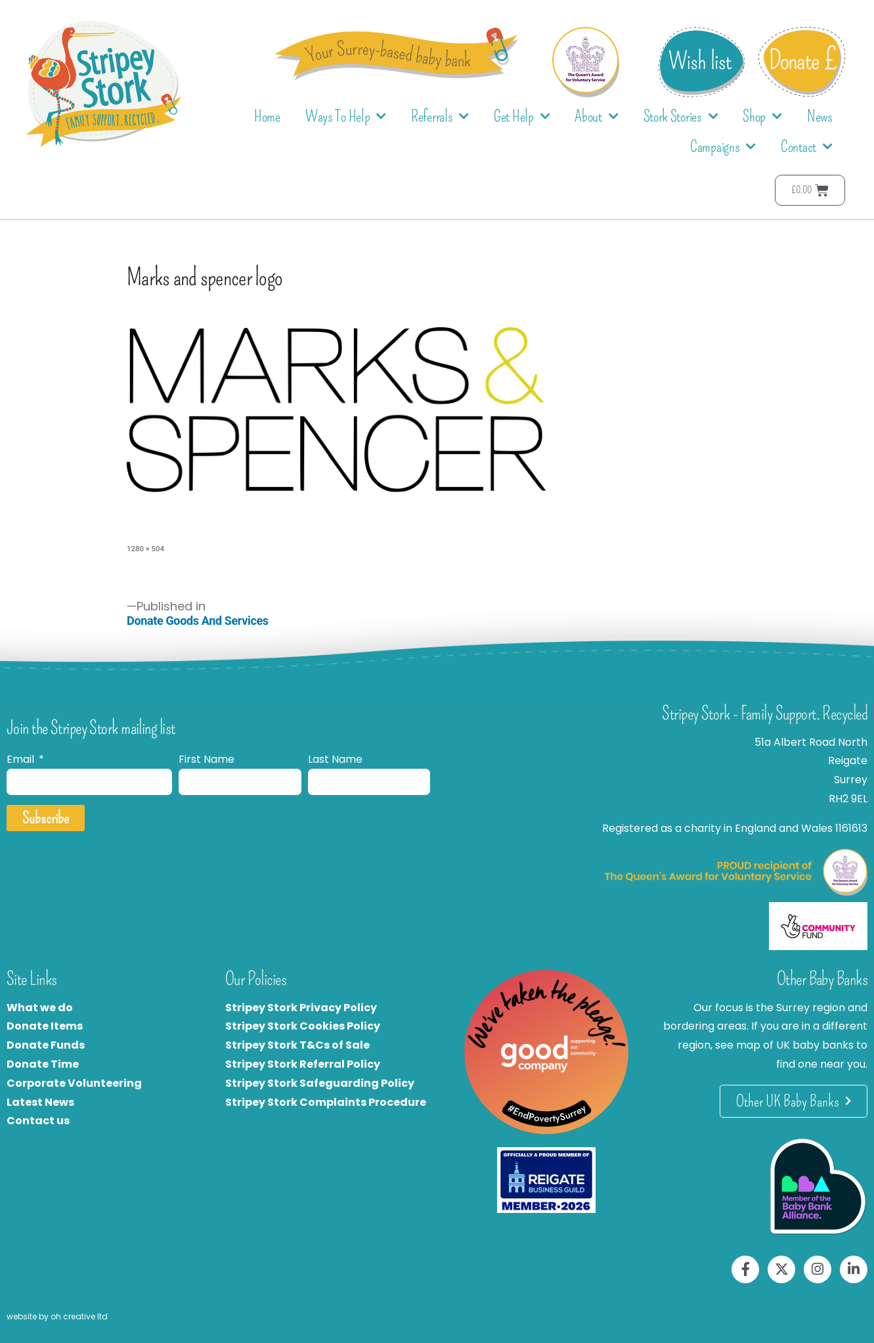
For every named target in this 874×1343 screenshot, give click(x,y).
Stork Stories (681, 116)
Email (22, 759)
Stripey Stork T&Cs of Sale (297, 1045)
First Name (206, 759)
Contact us (38, 1120)
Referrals (440, 116)
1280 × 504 (145, 548)
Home (267, 116)
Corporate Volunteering (74, 1083)
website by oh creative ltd (57, 1316)
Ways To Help (345, 116)
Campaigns (723, 147)
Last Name (335, 759)
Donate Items (45, 1026)
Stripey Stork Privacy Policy (301, 1007)
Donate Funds (46, 1045)
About (596, 116)
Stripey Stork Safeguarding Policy (319, 1083)
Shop (762, 116)
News (820, 116)
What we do (40, 1007)
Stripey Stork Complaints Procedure (325, 1102)
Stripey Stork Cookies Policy (302, 1026)
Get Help (522, 116)
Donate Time (43, 1064)
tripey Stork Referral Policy (306, 1064)
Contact (807, 147)
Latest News (40, 1102)
